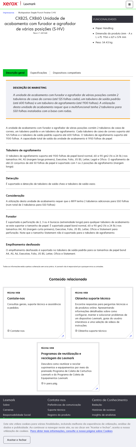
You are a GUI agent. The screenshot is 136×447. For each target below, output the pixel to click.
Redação (97, 404)
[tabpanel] (68, 169)
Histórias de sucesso (103, 409)
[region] (68, 432)
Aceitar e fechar (17, 440)
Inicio (38, 4)
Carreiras (8, 409)
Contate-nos (57, 400)
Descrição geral (15, 72)
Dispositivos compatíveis (67, 72)
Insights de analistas (104, 414)
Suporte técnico (56, 409)
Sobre (6, 404)
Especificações (38, 72)
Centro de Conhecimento (110, 400)
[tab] (15, 72)
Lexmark (9, 400)
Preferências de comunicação (64, 404)
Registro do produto (59, 414)
